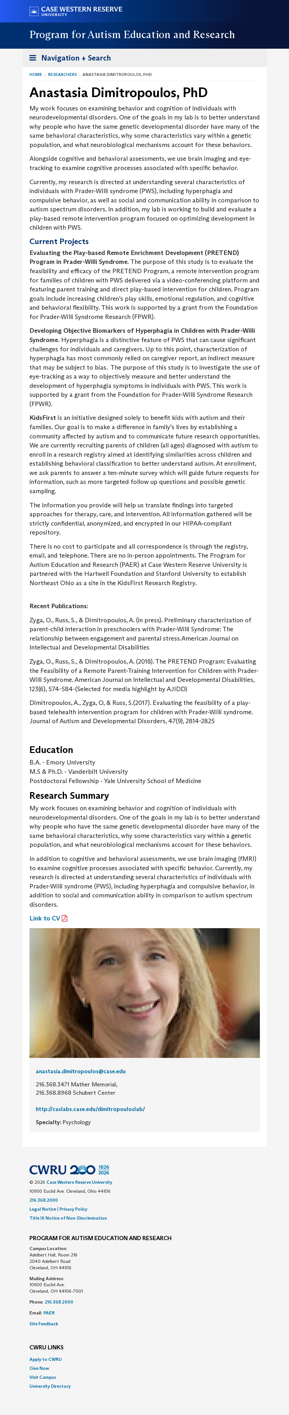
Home (35, 74)
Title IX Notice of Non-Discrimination (68, 1218)
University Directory (50, 1386)
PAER (49, 1313)
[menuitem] (144, 1359)
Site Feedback (43, 1324)
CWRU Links (46, 1348)
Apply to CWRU (45, 1359)
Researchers (62, 74)
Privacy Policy (73, 1209)
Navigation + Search (68, 59)
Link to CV (44, 918)
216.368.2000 (43, 1200)
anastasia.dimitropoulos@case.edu (81, 1071)
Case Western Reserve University (79, 1182)
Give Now (39, 1368)
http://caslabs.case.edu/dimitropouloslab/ (90, 1109)
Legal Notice (42, 1209)
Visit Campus (42, 1377)
